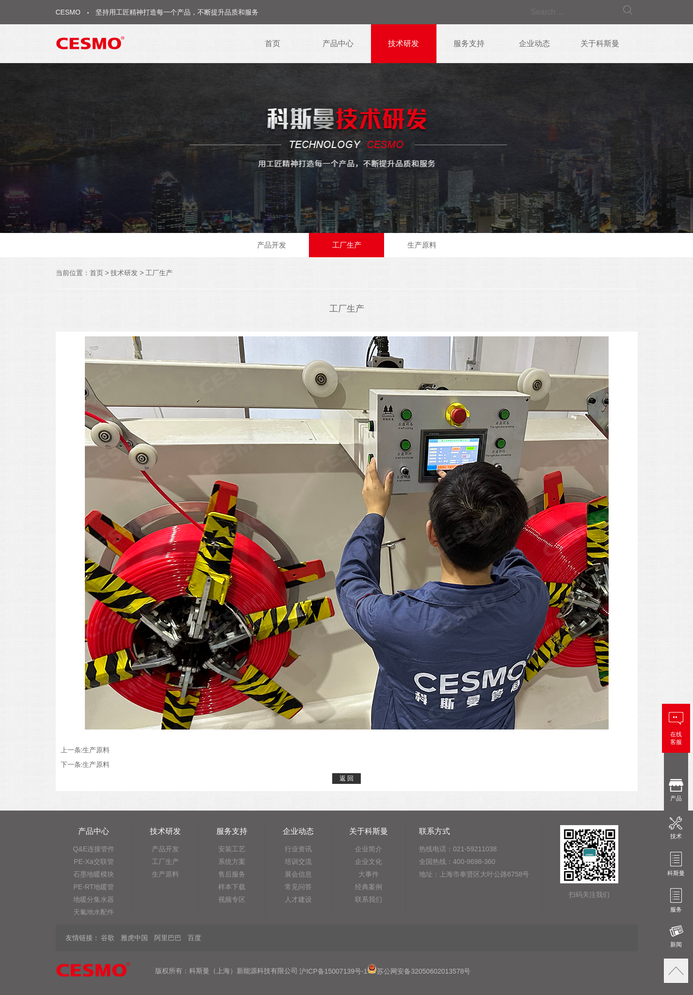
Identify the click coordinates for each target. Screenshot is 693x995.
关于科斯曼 (599, 43)
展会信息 (298, 874)
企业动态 (534, 43)
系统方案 (231, 861)
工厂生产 (346, 245)
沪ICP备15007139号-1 (333, 971)
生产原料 (421, 245)
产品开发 (271, 245)
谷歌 (107, 938)
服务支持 (468, 43)
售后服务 (231, 874)
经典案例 (368, 887)
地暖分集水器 (93, 899)
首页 (272, 43)
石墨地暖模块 (93, 874)
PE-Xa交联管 (93, 861)
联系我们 (368, 899)
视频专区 (231, 899)
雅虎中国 (134, 938)
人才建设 (298, 899)
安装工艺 (231, 849)
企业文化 (368, 861)
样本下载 (231, 887)
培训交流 (298, 861)
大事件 (368, 874)
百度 (194, 938)
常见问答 (298, 887)
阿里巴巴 (167, 938)
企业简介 (368, 849)
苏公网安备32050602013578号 (418, 971)
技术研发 (403, 43)
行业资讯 (298, 849)
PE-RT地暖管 (93, 887)
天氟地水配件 (93, 912)
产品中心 (338, 43)
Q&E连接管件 (94, 849)
